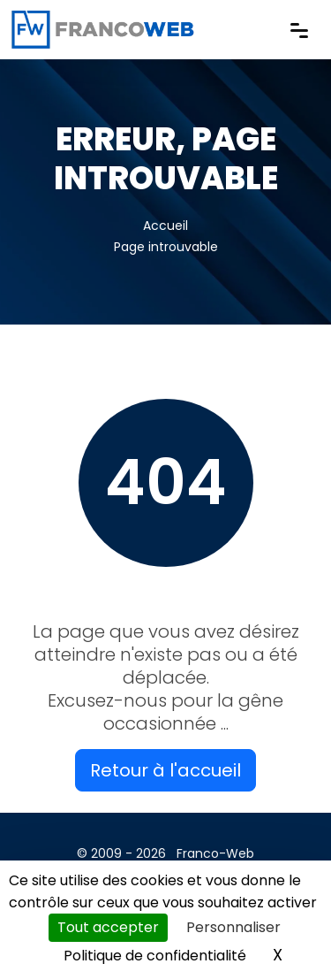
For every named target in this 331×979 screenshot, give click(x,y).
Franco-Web (215, 853)
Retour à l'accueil (165, 770)
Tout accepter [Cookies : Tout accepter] (108, 927)
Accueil (165, 225)
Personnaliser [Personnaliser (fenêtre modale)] (233, 927)
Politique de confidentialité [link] (155, 955)
